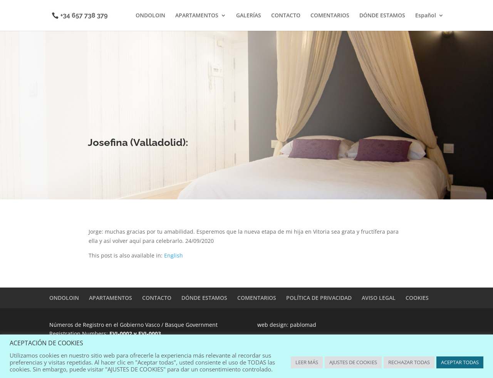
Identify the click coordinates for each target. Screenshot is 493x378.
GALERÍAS (248, 16)
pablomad (303, 324)
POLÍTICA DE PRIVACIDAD (319, 297)
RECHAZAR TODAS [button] (409, 362)
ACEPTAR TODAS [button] (460, 362)
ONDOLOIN (150, 16)
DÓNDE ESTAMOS (382, 16)
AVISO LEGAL (379, 297)
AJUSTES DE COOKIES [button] (353, 362)
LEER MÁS (306, 362)
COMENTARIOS (329, 16)
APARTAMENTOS (196, 16)
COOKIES (417, 297)
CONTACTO (285, 16)
